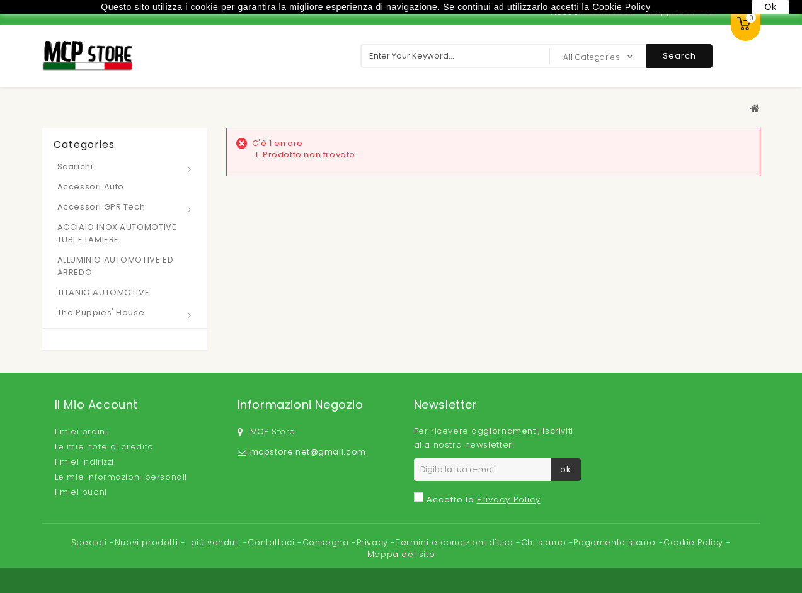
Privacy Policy (509, 499)
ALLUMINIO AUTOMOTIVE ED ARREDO (115, 266)
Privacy (374, 542)
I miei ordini (81, 432)
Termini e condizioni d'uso (456, 542)
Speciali (90, 542)
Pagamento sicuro (615, 542)
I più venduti (214, 542)
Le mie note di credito (104, 447)
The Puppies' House (101, 313)
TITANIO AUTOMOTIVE (103, 292)
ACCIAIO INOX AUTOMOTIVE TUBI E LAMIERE (117, 233)
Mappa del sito (401, 554)
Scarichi (75, 166)
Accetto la (484, 499)
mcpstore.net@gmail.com (308, 452)
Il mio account (96, 404)
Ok (770, 7)
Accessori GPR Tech (101, 207)
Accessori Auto (90, 187)
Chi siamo (545, 542)
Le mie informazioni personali (121, 477)
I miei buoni (81, 492)
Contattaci (272, 542)
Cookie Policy (694, 542)
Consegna (327, 542)
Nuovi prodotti (148, 542)
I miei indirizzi (85, 462)
